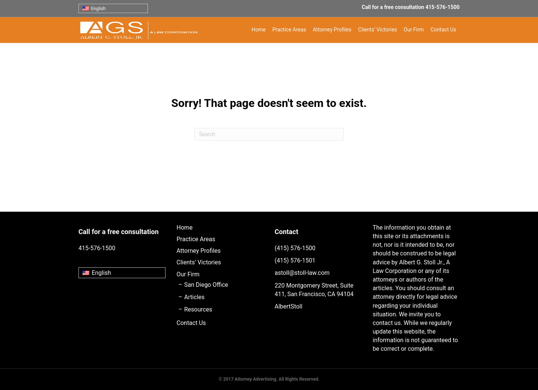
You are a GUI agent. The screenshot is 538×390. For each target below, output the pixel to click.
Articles (194, 297)
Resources (198, 309)
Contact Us (443, 30)
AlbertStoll (288, 306)
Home (258, 30)
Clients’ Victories (377, 30)
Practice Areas (289, 30)
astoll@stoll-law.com (302, 272)
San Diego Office (206, 284)
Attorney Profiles (332, 30)
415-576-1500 (443, 7)
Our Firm (414, 30)
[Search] (269, 134)
